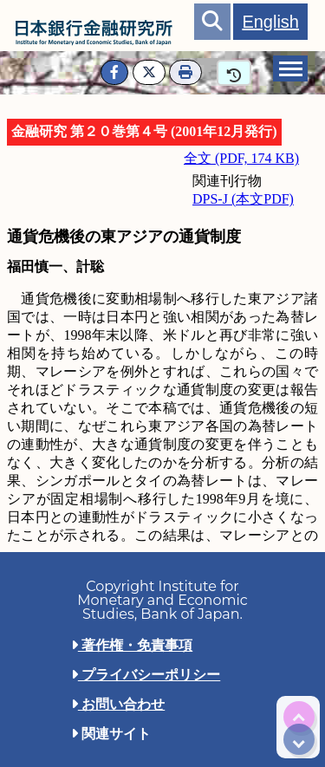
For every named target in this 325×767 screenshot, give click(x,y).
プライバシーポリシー (145, 674)
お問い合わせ (118, 704)
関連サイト (111, 733)
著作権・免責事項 (131, 645)
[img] (299, 716)
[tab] (290, 68)
